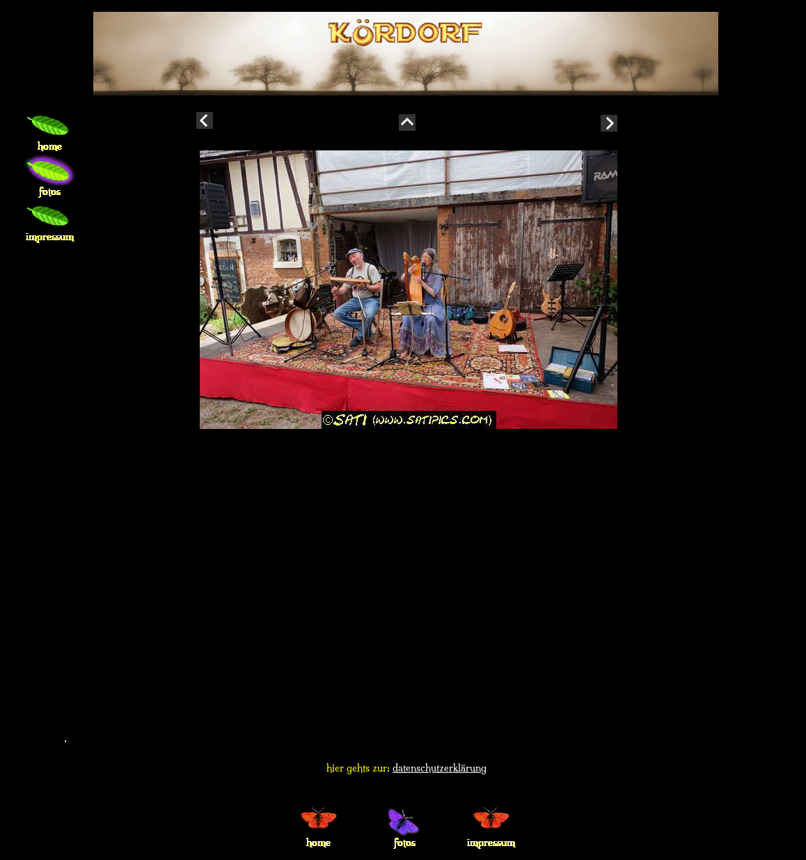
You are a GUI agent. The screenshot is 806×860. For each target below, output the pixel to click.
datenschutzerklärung (440, 768)
